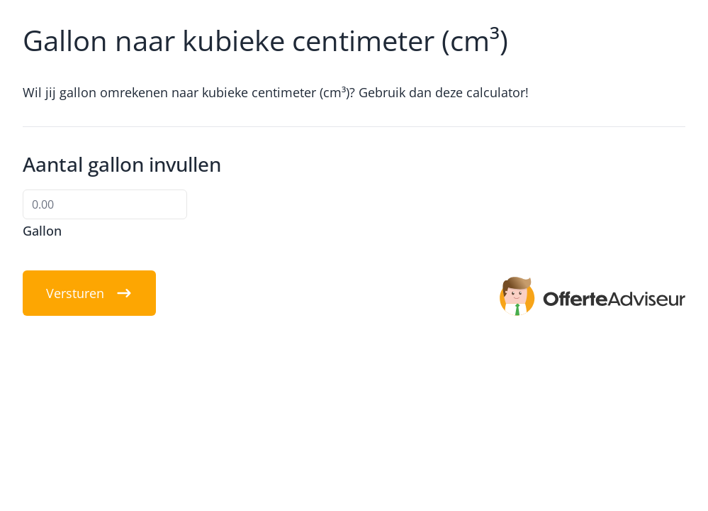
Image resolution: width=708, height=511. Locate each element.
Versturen (89, 293)
